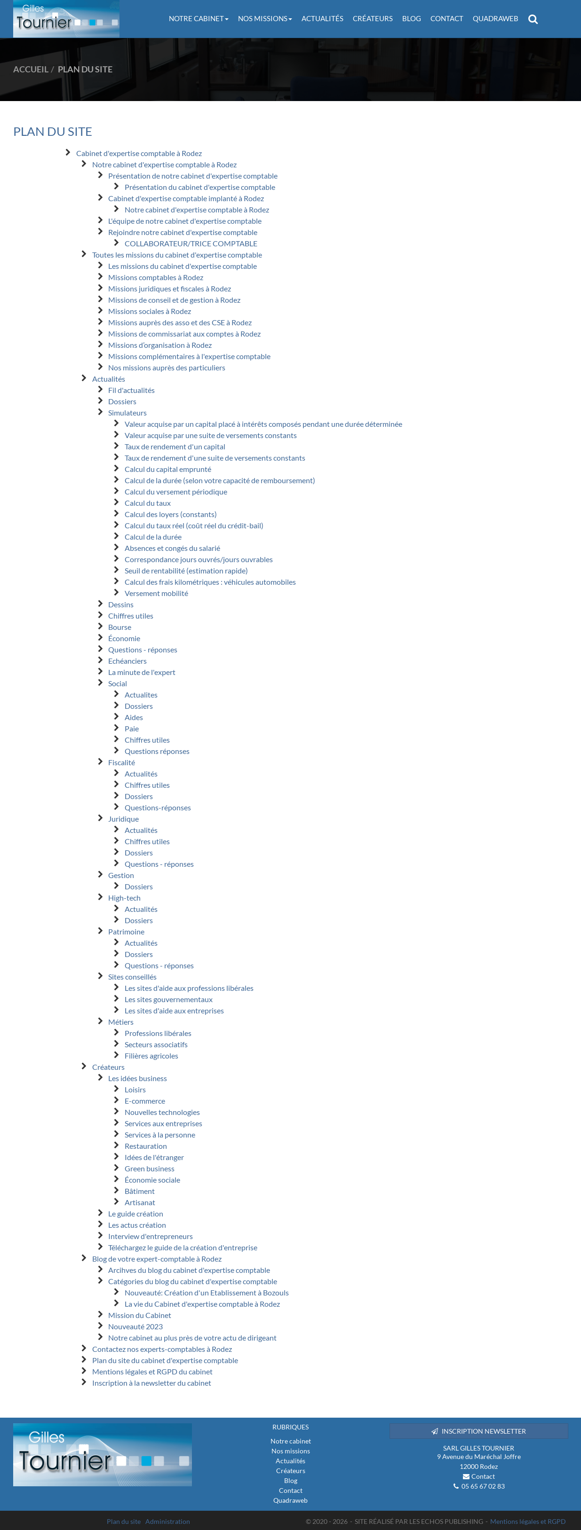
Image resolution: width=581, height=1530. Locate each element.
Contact (446, 18)
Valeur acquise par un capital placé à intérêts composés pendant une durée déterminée (263, 423)
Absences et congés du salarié (172, 547)
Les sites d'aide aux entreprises (174, 1010)
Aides (134, 717)
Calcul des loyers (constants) (171, 514)
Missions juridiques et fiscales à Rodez (169, 288)
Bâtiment (140, 1190)
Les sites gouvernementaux (169, 999)
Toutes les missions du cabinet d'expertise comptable (177, 254)
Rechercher (535, 19)
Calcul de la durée (153, 536)
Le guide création (135, 1213)
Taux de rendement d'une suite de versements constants (215, 457)
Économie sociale (152, 1179)
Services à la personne (160, 1134)
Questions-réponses (158, 807)
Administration (167, 1521)
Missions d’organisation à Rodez (160, 344)
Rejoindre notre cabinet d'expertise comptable (182, 232)
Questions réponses (157, 750)
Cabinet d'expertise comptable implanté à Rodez (186, 198)
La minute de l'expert (141, 671)
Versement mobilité (156, 592)
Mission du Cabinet (139, 1314)
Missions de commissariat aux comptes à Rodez (184, 333)
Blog (411, 18)
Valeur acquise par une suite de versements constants (211, 435)
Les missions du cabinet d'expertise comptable (182, 265)
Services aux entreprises (163, 1123)
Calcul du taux (148, 502)
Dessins (121, 604)
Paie (132, 728)
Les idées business (137, 1078)
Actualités (322, 18)
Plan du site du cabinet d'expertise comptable (165, 1360)
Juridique (123, 818)
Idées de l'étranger (154, 1157)
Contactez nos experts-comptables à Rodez (162, 1348)
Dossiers (122, 401)
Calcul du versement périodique (176, 491)
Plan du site (124, 1521)
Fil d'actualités (131, 389)
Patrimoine (126, 931)
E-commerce (145, 1100)
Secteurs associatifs (156, 1044)
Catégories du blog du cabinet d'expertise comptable (192, 1281)
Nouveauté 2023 (135, 1326)
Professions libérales (158, 1032)
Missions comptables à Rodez (155, 277)
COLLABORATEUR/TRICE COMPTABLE (191, 243)
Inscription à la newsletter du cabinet (151, 1382)
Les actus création (137, 1224)
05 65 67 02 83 (483, 1486)
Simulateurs (127, 412)
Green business (150, 1168)
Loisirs (135, 1089)
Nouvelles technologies (162, 1111)
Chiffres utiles (130, 615)
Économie (124, 638)
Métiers (121, 1021)
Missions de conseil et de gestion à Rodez (174, 299)
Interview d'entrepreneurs (150, 1236)
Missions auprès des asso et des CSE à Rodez (180, 322)
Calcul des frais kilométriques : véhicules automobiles (210, 581)
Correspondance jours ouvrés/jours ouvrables (199, 559)
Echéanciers (127, 660)
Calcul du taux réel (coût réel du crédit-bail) (194, 525)
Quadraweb (495, 18)
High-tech (124, 897)
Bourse (119, 626)
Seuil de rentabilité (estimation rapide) (186, 570)
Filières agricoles (151, 1055)
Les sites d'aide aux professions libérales (189, 987)
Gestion (121, 875)
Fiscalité (121, 762)
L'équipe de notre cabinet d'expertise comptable (185, 220)
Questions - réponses (142, 649)
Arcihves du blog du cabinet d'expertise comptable (189, 1269)
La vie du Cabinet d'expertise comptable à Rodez (202, 1303)
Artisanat (140, 1202)
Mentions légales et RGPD (528, 1521)
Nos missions (265, 18)
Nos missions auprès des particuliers (166, 367)
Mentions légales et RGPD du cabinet (152, 1371)
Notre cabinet (199, 18)
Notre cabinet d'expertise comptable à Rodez (164, 164)
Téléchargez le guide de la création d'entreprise (182, 1247)
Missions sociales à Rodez (149, 310)
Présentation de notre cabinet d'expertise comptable (193, 175)
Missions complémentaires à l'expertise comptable (189, 356)
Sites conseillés (132, 976)
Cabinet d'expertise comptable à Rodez (139, 153)
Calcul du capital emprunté (168, 468)
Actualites (141, 694)
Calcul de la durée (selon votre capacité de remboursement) (220, 480)
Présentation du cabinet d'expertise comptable (200, 186)
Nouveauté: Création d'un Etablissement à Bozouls (207, 1292)
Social (117, 683)
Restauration (146, 1145)
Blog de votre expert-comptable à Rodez (157, 1258)
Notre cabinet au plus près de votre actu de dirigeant (192, 1337)
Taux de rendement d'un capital (175, 446)
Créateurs (373, 18)
